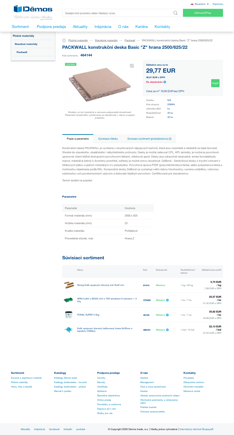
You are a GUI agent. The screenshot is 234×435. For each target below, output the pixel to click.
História (144, 377)
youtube (80, 429)
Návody (101, 382)
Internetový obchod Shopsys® (196, 429)
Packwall (22, 52)
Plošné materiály (23, 35)
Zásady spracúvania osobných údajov (160, 395)
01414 (146, 285)
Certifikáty (102, 386)
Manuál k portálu (62, 391)
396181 (147, 329)
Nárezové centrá (191, 391)
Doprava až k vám (106, 408)
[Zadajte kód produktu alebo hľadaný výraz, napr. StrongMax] (121, 13)
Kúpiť (215, 83)
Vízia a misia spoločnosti (153, 386)
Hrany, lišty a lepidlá (21, 386)
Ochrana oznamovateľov (152, 411)
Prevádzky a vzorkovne (109, 404)
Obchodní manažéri (193, 386)
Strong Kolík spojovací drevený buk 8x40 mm (100, 285)
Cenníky (101, 377)
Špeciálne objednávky (108, 395)
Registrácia (218, 3)
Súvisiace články (108, 138)
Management (147, 382)
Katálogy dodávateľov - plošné (70, 386)
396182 (147, 344)
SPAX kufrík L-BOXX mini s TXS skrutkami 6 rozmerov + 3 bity (107, 300)
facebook (54, 429)
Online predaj (104, 399)
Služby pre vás (105, 413)
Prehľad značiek (148, 407)
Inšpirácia (39, 429)
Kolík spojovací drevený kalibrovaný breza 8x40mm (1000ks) (103, 344)
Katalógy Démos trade (65, 377)
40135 (146, 315)
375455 (147, 300)
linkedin (68, 429)
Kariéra (144, 391)
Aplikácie (102, 391)
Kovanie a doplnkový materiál (26, 377)
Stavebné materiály (26, 43)
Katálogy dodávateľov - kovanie (70, 382)
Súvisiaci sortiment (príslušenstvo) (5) (149, 138)
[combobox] (199, 4)
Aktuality (25, 429)
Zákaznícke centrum (193, 382)
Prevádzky (188, 377)
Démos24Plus (203, 12)
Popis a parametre (78, 138)
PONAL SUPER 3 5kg (88, 314)
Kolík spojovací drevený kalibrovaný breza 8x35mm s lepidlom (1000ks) (104, 329)
